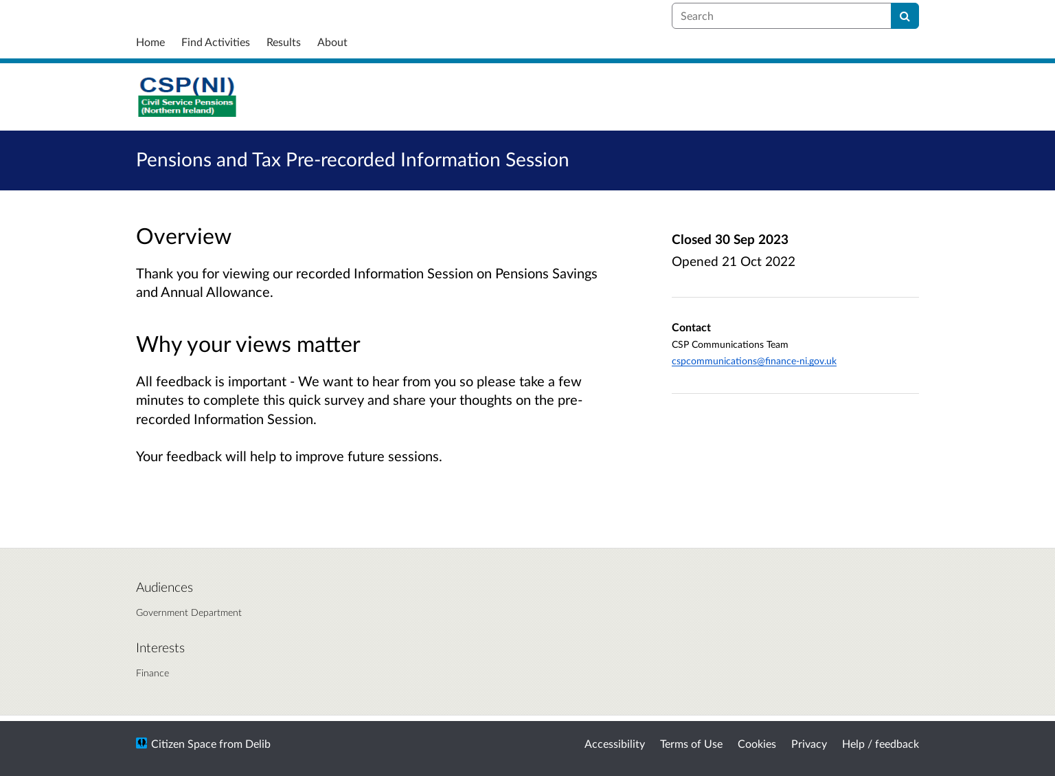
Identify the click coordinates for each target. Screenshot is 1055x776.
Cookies (757, 743)
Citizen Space (183, 743)
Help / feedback (880, 743)
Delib (258, 743)
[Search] (905, 16)
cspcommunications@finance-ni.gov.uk (754, 360)
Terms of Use (691, 743)
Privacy (809, 743)
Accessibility (615, 743)
